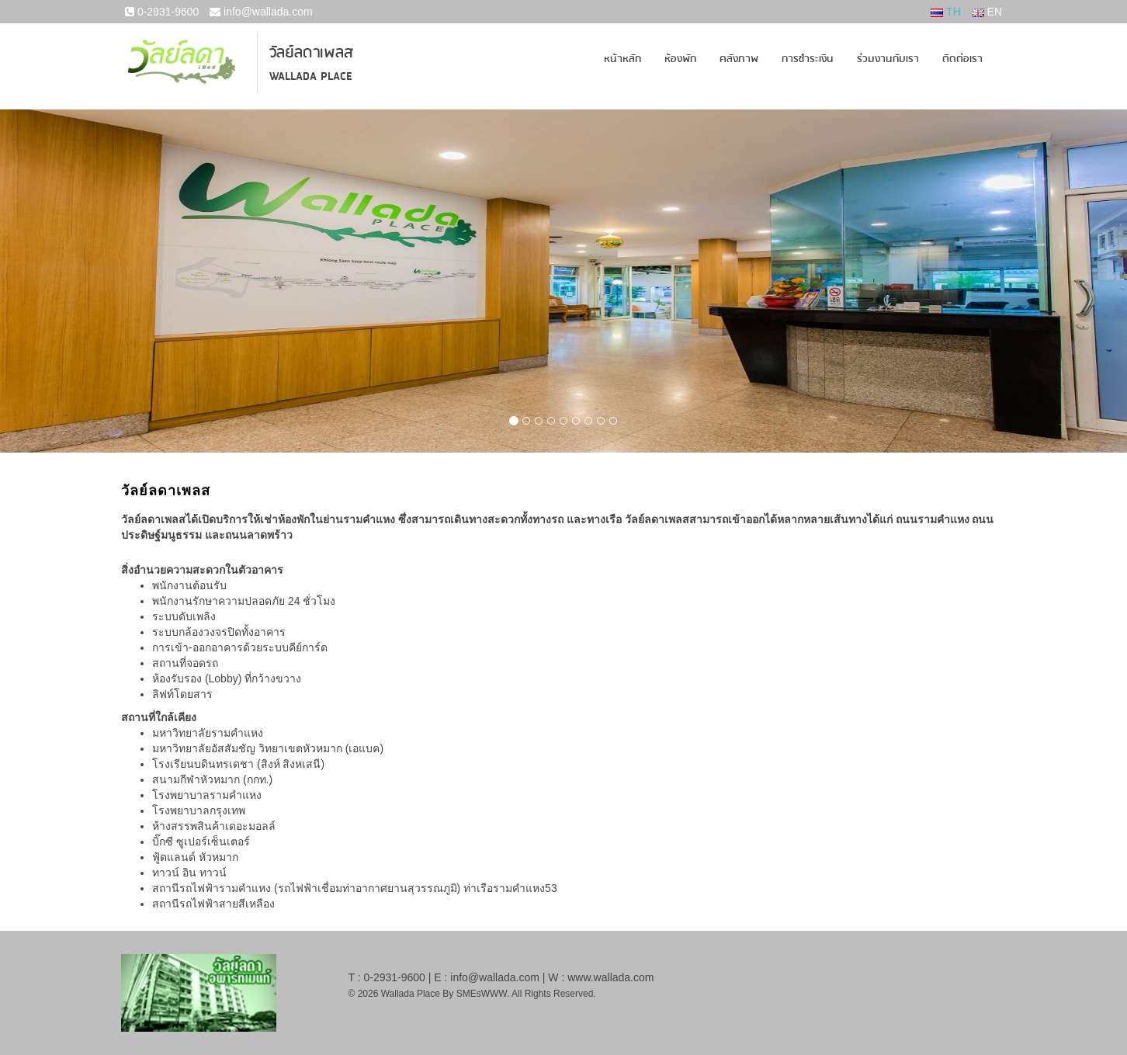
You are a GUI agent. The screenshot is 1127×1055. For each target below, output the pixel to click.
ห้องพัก (680, 59)
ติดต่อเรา (962, 59)
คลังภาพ (739, 59)
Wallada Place (310, 76)
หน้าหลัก (622, 59)
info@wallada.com (261, 11)
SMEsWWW (481, 993)
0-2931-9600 (162, 11)
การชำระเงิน (808, 59)
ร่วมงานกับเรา (888, 59)
